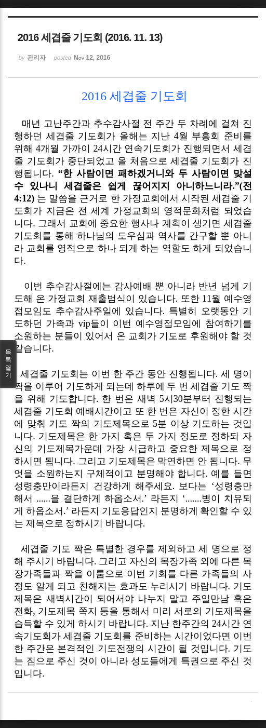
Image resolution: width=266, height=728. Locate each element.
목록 (8, 364)
